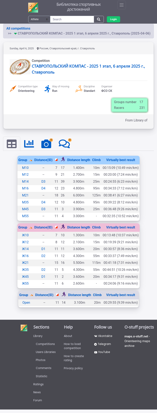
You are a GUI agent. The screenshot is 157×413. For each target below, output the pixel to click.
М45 (25, 209)
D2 (43, 256)
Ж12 (25, 242)
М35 (25, 202)
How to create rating (74, 359)
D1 (43, 249)
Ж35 (25, 270)
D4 (43, 188)
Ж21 (25, 263)
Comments (44, 370)
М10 (25, 168)
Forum (38, 404)
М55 (25, 216)
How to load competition (73, 347)
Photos (41, 362)
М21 (25, 195)
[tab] (12, 144)
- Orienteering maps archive (137, 341)
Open (26, 303)
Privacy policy (73, 370)
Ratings (38, 387)
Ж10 (25, 235)
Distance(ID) (43, 160)
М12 (25, 175)
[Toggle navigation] (121, 5)
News (37, 395)
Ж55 (25, 284)
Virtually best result (120, 160)
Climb (96, 160)
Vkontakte (103, 336)
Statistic (41, 378)
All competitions (18, 28)
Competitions (45, 345)
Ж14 (25, 249)
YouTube (102, 353)
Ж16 (25, 256)
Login (113, 19)
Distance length (78, 160)
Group (23, 160)
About (68, 336)
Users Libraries (46, 353)
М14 (25, 182)
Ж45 (25, 277)
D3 (43, 182)
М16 (25, 188)
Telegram (103, 345)
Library (38, 336)
